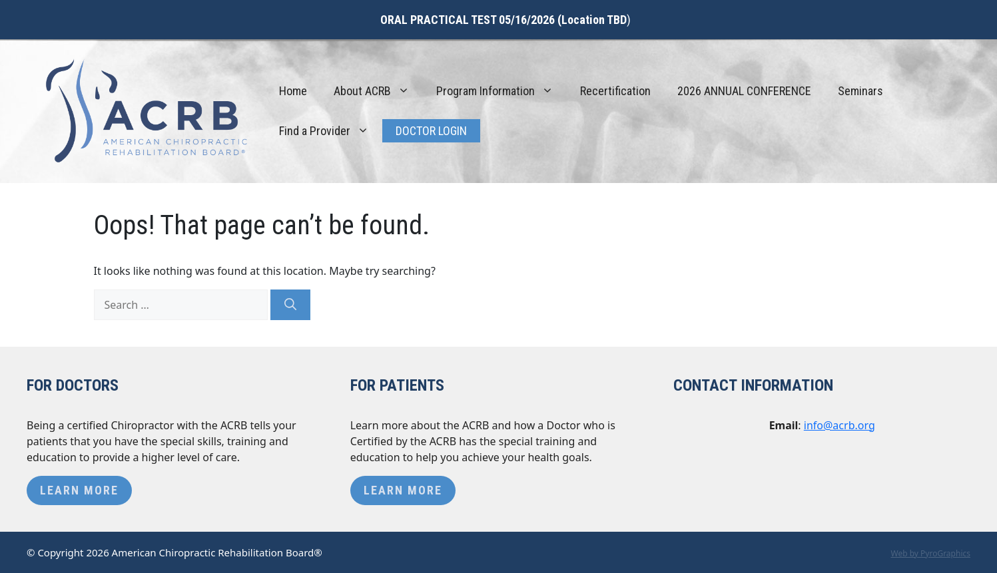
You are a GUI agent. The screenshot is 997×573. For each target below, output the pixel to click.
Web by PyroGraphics (930, 553)
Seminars (860, 91)
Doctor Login (431, 131)
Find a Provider (330, 131)
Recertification (615, 91)
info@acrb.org (839, 425)
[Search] (290, 304)
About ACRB (378, 91)
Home (293, 91)
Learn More (79, 490)
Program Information (501, 91)
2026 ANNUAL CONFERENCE (744, 91)
